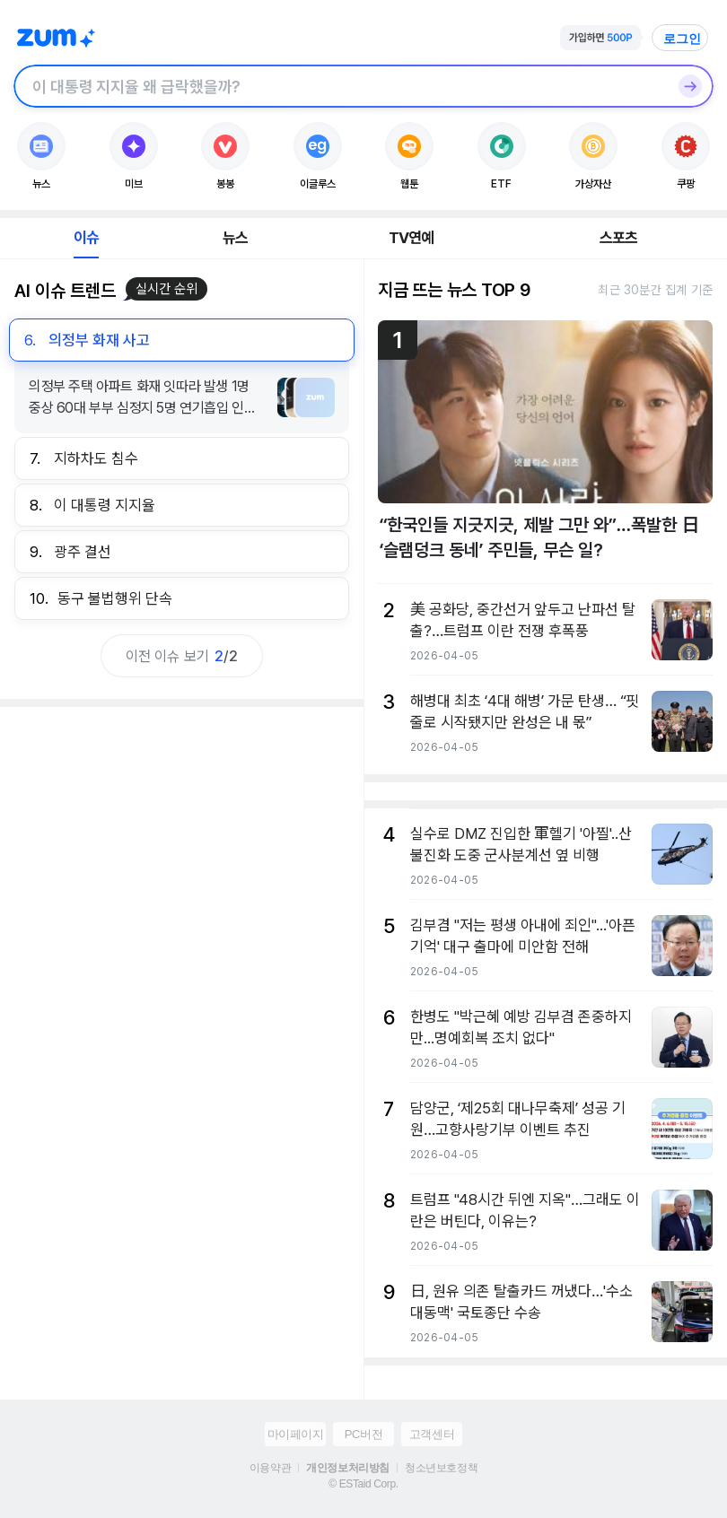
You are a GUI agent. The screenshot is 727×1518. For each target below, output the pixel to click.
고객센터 (431, 1434)
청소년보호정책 (441, 1467)
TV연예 (411, 238)
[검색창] (340, 86)
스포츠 (619, 238)
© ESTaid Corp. (363, 1484)
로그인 (682, 38)
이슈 (86, 238)
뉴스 (235, 238)
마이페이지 (295, 1434)
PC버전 (363, 1434)
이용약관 (270, 1467)
